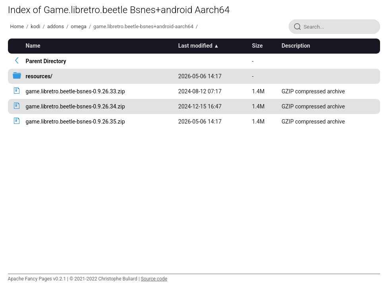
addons (55, 26)
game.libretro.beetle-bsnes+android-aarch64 (143, 26)
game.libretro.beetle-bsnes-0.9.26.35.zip (75, 121)
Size (257, 46)
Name (33, 46)
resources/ (39, 76)
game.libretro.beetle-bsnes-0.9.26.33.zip (75, 91)
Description (296, 46)
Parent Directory (46, 61)
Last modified (195, 46)
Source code (154, 279)
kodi (35, 26)
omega (78, 26)
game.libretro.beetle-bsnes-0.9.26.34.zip (75, 106)
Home (17, 26)
